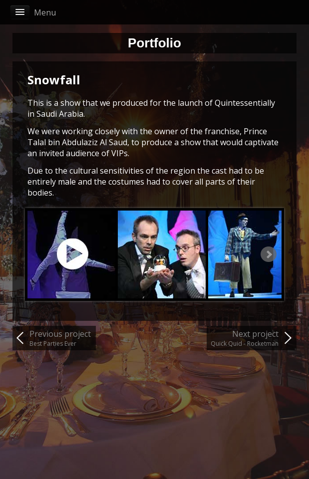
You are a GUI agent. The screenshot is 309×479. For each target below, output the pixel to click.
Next (269, 254)
